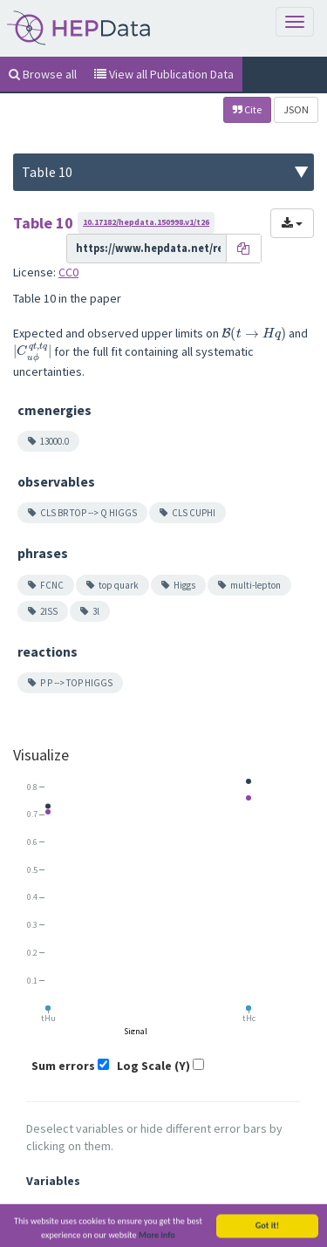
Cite (247, 109)
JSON (296, 109)
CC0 (68, 272)
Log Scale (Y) (153, 1065)
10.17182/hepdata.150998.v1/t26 (146, 222)
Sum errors (63, 1065)
